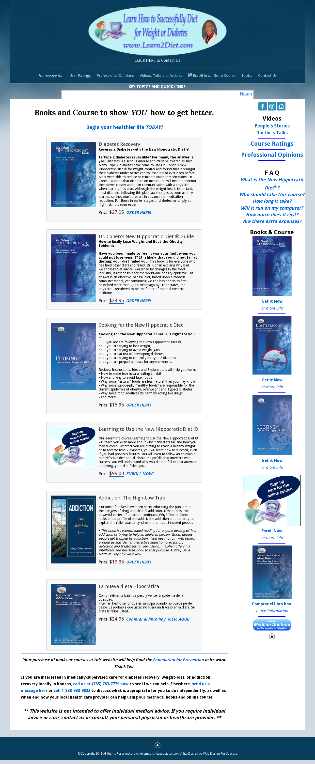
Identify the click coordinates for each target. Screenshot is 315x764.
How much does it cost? (272, 214)
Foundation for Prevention (179, 659)
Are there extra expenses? (272, 221)
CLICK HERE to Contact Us (157, 33)
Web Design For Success (220, 753)
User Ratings (80, 75)
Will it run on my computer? (272, 208)
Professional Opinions (115, 75)
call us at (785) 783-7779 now (100, 684)
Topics (246, 75)
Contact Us (267, 75)
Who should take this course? (272, 194)
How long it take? (271, 201)
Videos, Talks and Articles (161, 75)
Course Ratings (272, 143)
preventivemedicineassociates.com (155, 753)
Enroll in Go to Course (212, 75)
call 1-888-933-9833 (72, 690)
